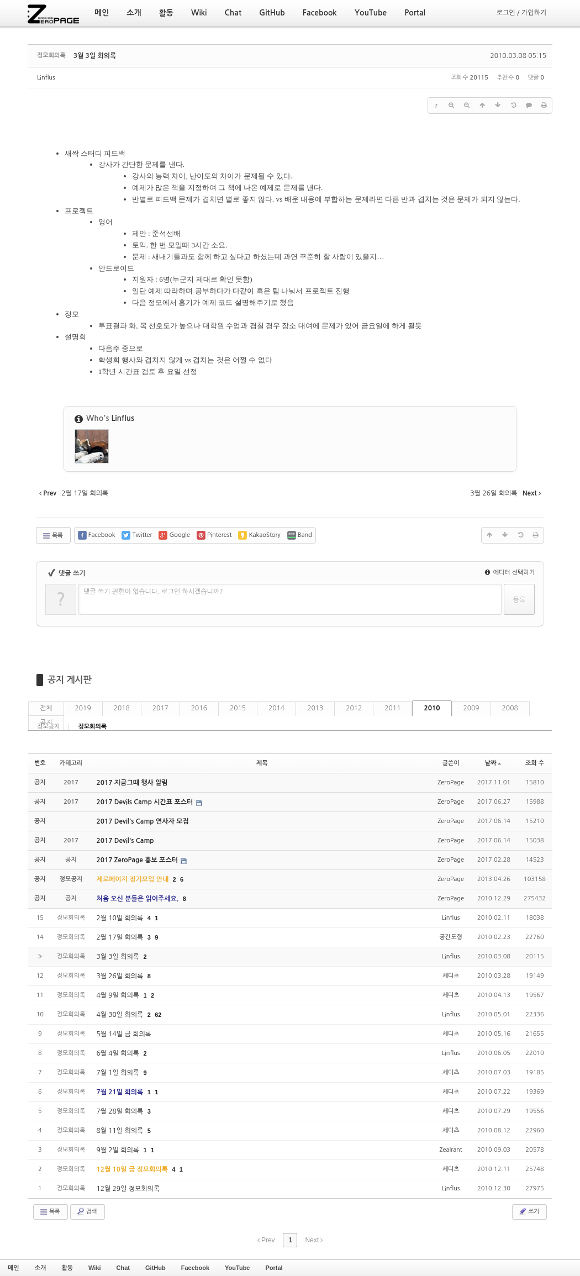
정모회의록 (92, 727)
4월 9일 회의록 (118, 995)
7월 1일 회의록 (118, 1072)
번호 (40, 763)
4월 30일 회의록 (120, 1014)
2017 (160, 708)
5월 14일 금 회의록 (123, 1034)
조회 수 (534, 763)
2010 (432, 708)
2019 (83, 708)
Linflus (46, 78)
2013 (315, 708)
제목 (262, 763)
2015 (238, 708)
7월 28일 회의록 (120, 1111)
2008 (510, 708)
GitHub (155, 1267)
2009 (471, 708)
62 (158, 1014)
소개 (40, 1267)
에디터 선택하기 (510, 573)
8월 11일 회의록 (120, 1130)
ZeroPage (450, 782)
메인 (13, 1267)
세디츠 (451, 976)
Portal (273, 1267)
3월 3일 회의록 (95, 55)
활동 (67, 1267)
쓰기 (528, 1211)
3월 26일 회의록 (120, 976)
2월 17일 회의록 (120, 937)
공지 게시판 (70, 680)
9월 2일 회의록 (118, 1150)
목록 (52, 536)
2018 (122, 708)
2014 (276, 708)
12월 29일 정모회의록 (128, 1188)
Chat (123, 1267)
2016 (199, 708)
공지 (46, 722)
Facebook (195, 1267)
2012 (354, 708)
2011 (392, 708)
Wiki (94, 1267)
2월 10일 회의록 (120, 918)
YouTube (237, 1267)
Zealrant (451, 1150)
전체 (46, 708)
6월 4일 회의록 (118, 1053)
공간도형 (450, 937)
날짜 (493, 763)
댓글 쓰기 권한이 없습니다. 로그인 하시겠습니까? (153, 591)
